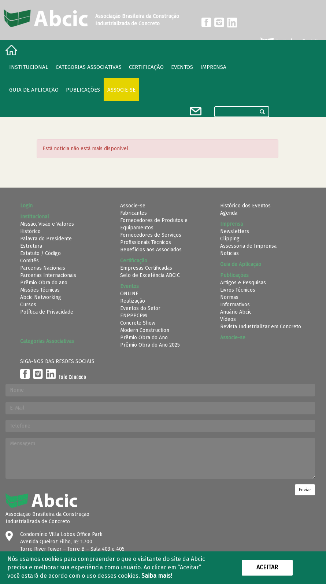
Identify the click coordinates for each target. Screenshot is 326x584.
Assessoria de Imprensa (248, 246)
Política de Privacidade (46, 312)
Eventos (182, 67)
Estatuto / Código (40, 253)
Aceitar (267, 567)
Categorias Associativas (89, 67)
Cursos (28, 305)
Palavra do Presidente (46, 239)
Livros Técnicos (237, 290)
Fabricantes (133, 213)
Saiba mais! (156, 575)
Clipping (230, 239)
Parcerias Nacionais (42, 268)
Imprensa (213, 67)
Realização (132, 301)
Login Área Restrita (290, 41)
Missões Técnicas (40, 290)
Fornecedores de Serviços (150, 235)
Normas (229, 297)
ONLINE (129, 294)
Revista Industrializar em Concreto (260, 327)
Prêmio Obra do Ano (144, 337)
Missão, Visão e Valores (47, 224)
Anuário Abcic (236, 312)
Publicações (83, 89)
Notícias (229, 253)
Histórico (30, 231)
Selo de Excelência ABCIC (150, 275)
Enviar (305, 489)
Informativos (235, 305)
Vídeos (228, 319)
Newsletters (234, 231)
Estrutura (31, 246)
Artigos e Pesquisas (243, 283)
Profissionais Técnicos (145, 242)
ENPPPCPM (133, 316)
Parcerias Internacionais (48, 275)
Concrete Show (137, 323)
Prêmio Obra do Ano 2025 (150, 345)
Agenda (228, 213)
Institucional (28, 67)
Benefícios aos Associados (151, 250)
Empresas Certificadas (146, 268)
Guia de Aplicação (34, 89)
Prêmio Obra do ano (43, 283)
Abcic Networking (40, 297)
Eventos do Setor (140, 308)
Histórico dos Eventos (245, 206)
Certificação (146, 67)
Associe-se (121, 89)
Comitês (29, 261)
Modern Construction (144, 330)
